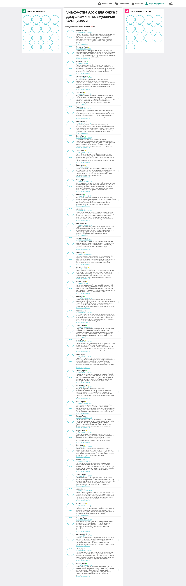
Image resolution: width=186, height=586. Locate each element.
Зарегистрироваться (155, 3)
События (137, 3)
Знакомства (105, 3)
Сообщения (122, 3)
